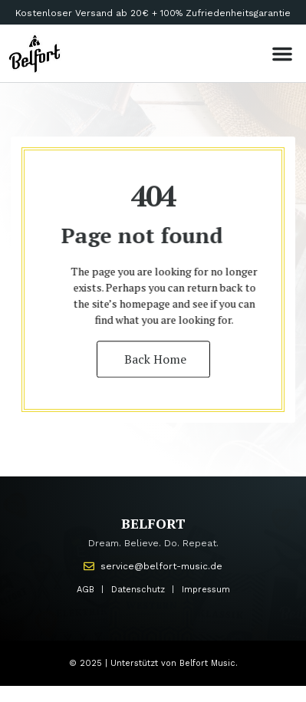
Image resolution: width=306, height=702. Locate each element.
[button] (282, 54)
